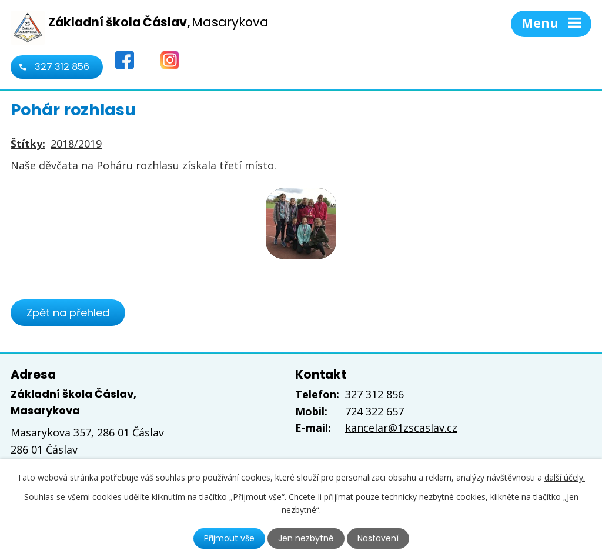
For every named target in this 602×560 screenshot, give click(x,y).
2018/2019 (76, 143)
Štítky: (28, 143)
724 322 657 (374, 411)
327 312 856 (62, 67)
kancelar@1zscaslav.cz (401, 428)
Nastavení (378, 538)
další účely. (564, 477)
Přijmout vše (229, 538)
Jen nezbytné (306, 538)
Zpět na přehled (67, 312)
